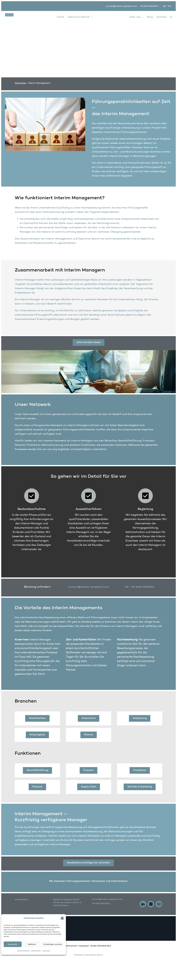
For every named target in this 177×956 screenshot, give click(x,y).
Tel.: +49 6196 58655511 (140, 587)
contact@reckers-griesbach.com (121, 6)
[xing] (151, 904)
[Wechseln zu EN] (169, 6)
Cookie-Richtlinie (23, 951)
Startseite (20, 83)
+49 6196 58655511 (149, 6)
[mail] (158, 904)
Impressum (46, 951)
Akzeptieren (12, 944)
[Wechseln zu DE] (164, 6)
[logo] (18, 14)
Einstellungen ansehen (52, 944)
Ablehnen (32, 944)
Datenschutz (36, 951)
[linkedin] (143, 904)
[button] (62, 918)
